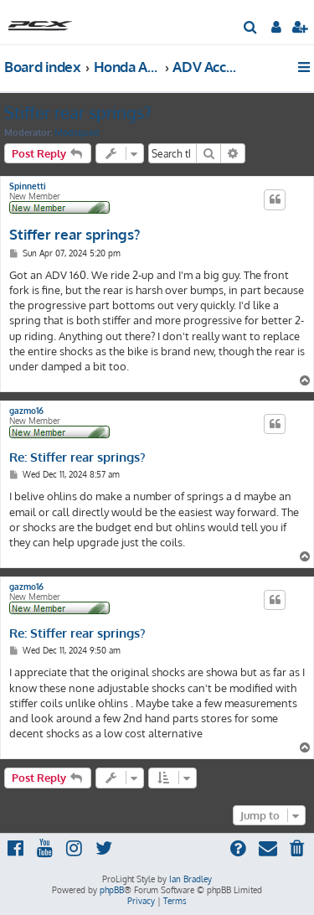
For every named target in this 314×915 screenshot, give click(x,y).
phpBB (112, 890)
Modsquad (77, 132)
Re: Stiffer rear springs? (77, 457)
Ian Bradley (190, 879)
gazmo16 (26, 411)
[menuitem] (251, 28)
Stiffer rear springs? (77, 112)
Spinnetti (27, 186)
